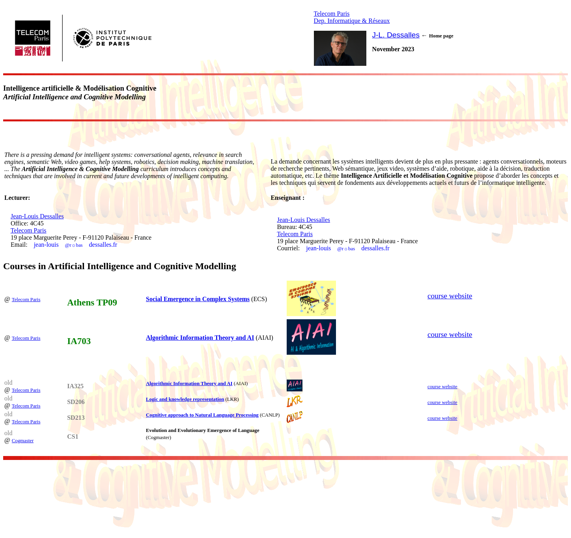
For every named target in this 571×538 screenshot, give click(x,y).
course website (449, 296)
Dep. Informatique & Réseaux (352, 20)
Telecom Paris (332, 13)
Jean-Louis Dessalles (37, 216)
